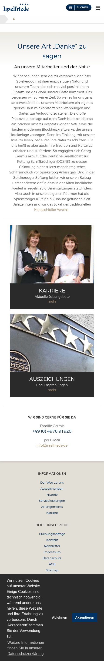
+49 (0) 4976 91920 (52, 431)
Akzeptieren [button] (84, 617)
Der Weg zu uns (52, 482)
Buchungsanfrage (52, 534)
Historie (52, 494)
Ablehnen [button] (59, 617)
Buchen (82, 7)
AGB (52, 564)
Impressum (52, 552)
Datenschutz (52, 558)
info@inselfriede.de (52, 445)
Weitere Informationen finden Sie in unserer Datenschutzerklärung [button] (25, 648)
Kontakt (52, 540)
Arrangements (52, 506)
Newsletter (52, 546)
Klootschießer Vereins (51, 210)
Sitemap (52, 570)
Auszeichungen (52, 488)
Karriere (52, 513)
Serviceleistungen (52, 500)
